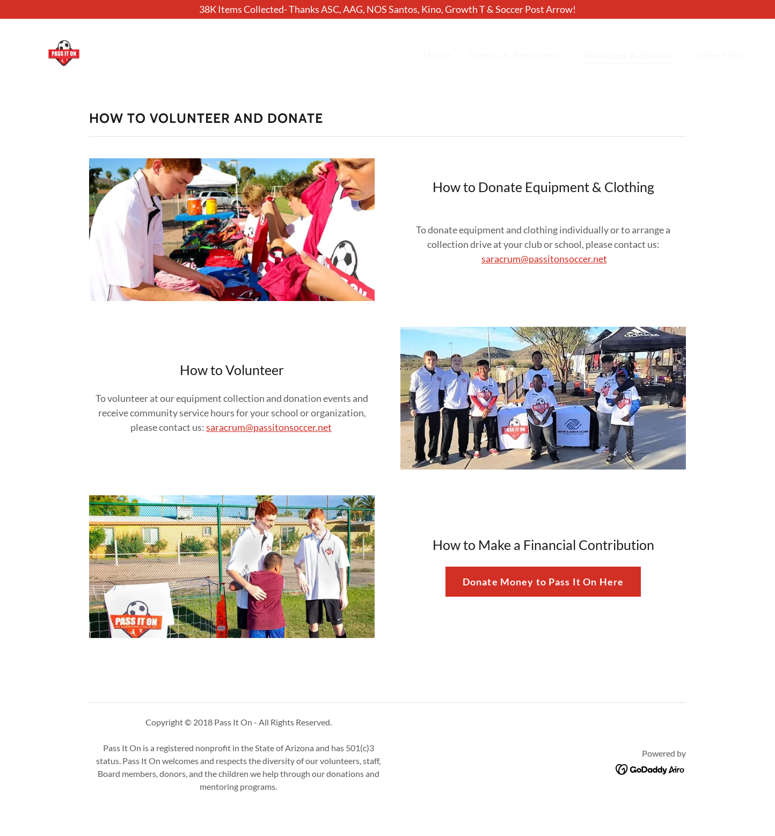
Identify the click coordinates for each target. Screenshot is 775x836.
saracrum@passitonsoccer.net (544, 259)
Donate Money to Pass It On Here (543, 582)
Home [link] (437, 55)
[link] (64, 52)
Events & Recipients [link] (516, 55)
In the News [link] (721, 55)
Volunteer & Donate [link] (628, 55)
